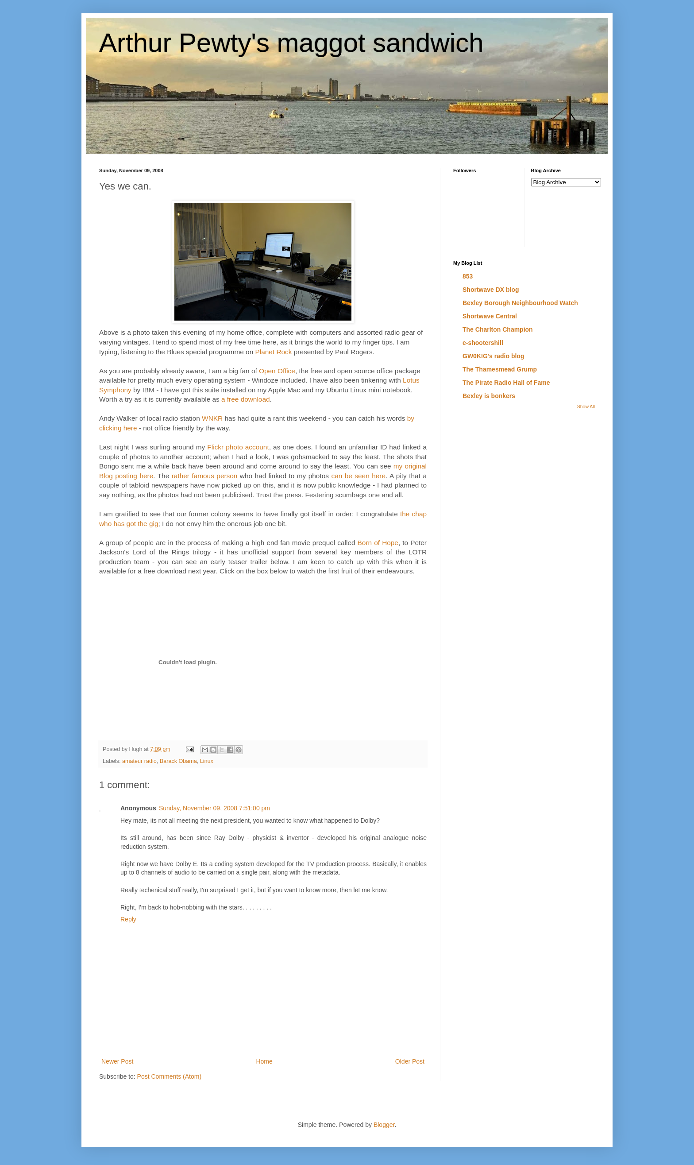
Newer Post (117, 1061)
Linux (206, 761)
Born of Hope (378, 542)
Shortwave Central (490, 316)
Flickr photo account (238, 447)
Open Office (277, 371)
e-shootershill (483, 342)
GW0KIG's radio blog (493, 356)
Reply (128, 919)
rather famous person (205, 476)
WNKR (212, 418)
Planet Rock (273, 352)
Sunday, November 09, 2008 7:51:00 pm (214, 808)
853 (468, 276)
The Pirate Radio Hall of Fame (506, 382)
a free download (245, 399)
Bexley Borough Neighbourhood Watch (520, 302)
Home (264, 1061)
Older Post (409, 1061)
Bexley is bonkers (489, 395)
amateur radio (139, 761)
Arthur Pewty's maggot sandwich (291, 43)
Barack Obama (178, 761)
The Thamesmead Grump (500, 369)
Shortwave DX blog (491, 289)
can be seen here (358, 476)
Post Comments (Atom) (169, 1076)
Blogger (384, 1124)
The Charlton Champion (498, 329)
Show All (586, 406)
